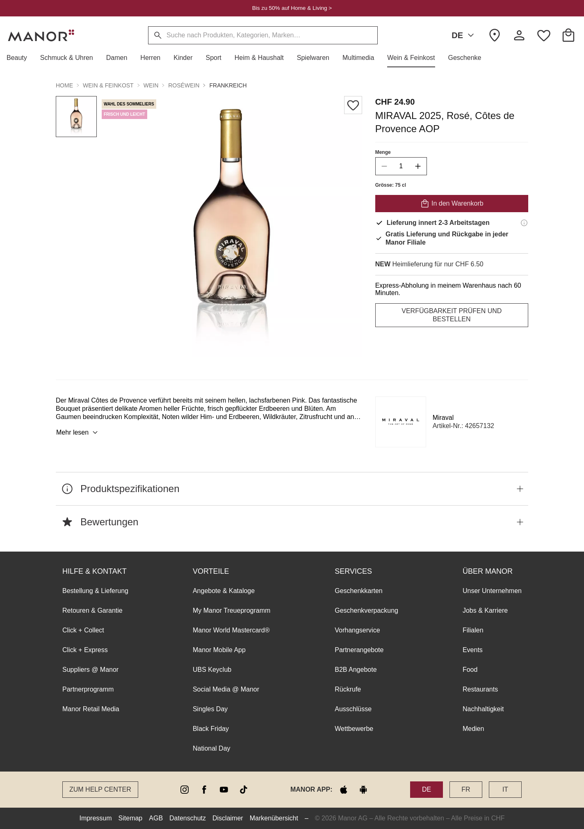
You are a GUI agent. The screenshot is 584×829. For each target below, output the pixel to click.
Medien (473, 728)
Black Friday (211, 728)
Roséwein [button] (183, 85)
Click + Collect (83, 630)
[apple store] (343, 789)
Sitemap (131, 818)
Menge (383, 152)
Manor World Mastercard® (231, 630)
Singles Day (210, 708)
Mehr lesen (78, 432)
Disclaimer (227, 818)
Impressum (95, 818)
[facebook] (204, 789)
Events (473, 649)
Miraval (443, 417)
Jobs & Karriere (485, 610)
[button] (20, 57)
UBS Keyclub (212, 669)
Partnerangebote (359, 649)
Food (470, 669)
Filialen (473, 630)
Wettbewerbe (354, 728)
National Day (211, 748)
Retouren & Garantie (92, 610)
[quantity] (401, 166)
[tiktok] (243, 789)
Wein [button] (151, 85)
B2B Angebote (355, 669)
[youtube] (224, 789)
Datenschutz (187, 818)
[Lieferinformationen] (524, 223)
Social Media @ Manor (226, 689)
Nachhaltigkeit (483, 708)
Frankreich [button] (227, 85)
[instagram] (184, 789)
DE (464, 35)
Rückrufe (348, 689)
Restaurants (480, 689)
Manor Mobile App (219, 649)
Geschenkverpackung (366, 610)
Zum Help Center (100, 789)
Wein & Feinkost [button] (108, 85)
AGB (156, 818)
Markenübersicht (274, 818)
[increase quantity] (418, 166)
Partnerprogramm (88, 689)
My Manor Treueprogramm (231, 610)
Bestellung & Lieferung (95, 590)
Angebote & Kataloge (224, 590)
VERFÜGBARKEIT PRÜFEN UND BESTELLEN (452, 315)
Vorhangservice (357, 630)
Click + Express (85, 649)
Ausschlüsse (353, 708)
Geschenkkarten (359, 590)
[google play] (363, 789)
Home (64, 85)
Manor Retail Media (90, 708)
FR (465, 789)
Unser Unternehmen (492, 590)
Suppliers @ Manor (90, 669)
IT (505, 789)
